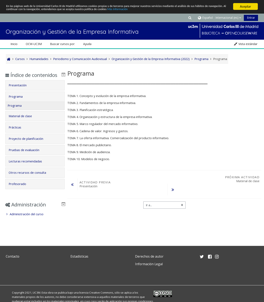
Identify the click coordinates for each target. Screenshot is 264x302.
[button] (190, 18)
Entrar (251, 18)
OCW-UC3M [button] (34, 44)
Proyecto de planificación (29, 145)
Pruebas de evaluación (27, 156)
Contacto (12, 256)
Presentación (20, 91)
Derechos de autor (149, 256)
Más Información (174, 10)
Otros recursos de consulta (30, 179)
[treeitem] (35, 220)
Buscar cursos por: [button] (62, 44)
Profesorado (20, 190)
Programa (19, 102)
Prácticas (18, 133)
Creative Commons (101, 292)
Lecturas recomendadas (28, 167)
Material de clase (23, 122)
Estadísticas (79, 256)
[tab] (34, 91)
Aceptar (245, 6)
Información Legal (149, 264)
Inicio (14, 44)
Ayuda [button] (87, 44)
